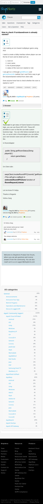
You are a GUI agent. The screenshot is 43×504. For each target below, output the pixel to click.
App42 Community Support (13, 313)
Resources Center (21, 456)
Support (4, 470)
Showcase (18, 454)
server (34, 87)
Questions (10, 23)
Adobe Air (12, 399)
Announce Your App (12, 300)
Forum (10, 17)
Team (3, 448)
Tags (28, 23)
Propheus (30, 96)
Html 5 (11, 393)
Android (11, 319)
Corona (11, 344)
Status (3, 473)
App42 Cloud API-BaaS (13, 316)
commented (10, 232)
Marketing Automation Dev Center (20, 467)
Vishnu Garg (24, 211)
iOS (10, 322)
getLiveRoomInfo (9, 74)
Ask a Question (13, 27)
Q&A (3, 23)
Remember (27, 2)
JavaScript (12, 347)
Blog (16, 451)
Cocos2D (11, 417)
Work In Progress (11, 303)
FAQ (22, 27)
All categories (11, 290)
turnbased (27, 87)
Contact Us (5, 467)
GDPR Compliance (21, 492)
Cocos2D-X (12, 338)
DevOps (31, 470)
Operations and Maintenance (15, 306)
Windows (12, 328)
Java (10, 362)
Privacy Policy (34, 502)
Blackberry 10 (13, 371)
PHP (10, 365)
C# (9, 335)
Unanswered (20, 23)
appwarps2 (11, 87)
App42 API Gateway (12, 426)
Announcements (11, 297)
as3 (5, 87)
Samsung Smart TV (15, 368)
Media (3, 456)
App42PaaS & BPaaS (12, 374)
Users (4, 27)
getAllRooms (24, 72)
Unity (10, 325)
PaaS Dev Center (20, 484)
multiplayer (19, 87)
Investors (4, 451)
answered (6, 211)
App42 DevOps (11, 423)
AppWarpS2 (20, 96)
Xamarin (11, 341)
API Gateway (33, 459)
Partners (4, 454)
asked (4, 96)
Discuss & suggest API (13, 309)
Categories (36, 23)
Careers (3, 462)
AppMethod (13, 356)
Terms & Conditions (20, 502)
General (7, 294)
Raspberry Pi (13, 331)
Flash (10, 350)
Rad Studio (12, 359)
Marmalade (12, 353)
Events (3, 465)
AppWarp (9, 377)
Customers (5, 459)
